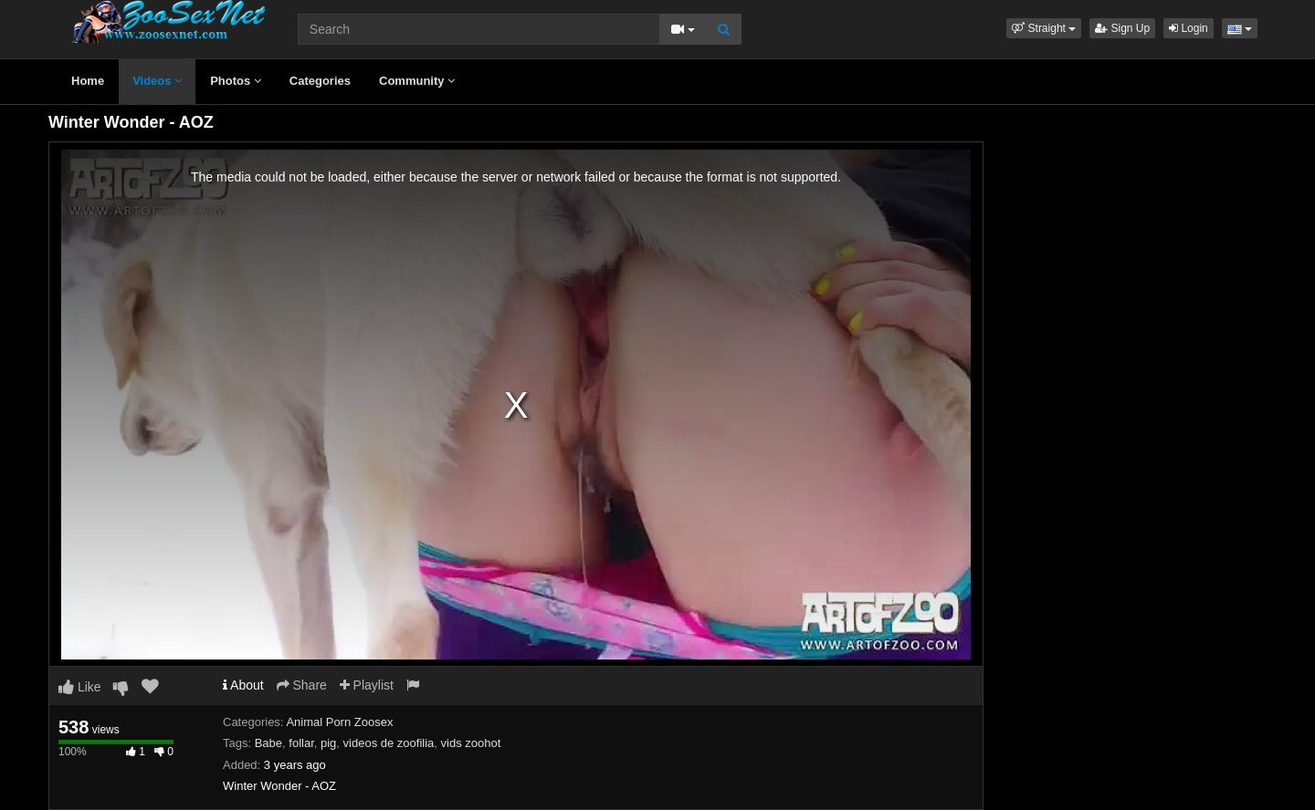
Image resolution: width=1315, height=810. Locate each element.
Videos (157, 81)
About (243, 685)
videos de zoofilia (389, 743)
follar (301, 743)
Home (87, 81)
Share (302, 685)
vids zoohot (471, 743)
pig (328, 743)
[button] (1043, 28)
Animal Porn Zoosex (339, 722)
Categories (320, 81)
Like (79, 687)
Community (417, 81)
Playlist (367, 685)
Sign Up (1122, 28)
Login (1188, 28)
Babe (268, 743)
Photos (235, 81)
